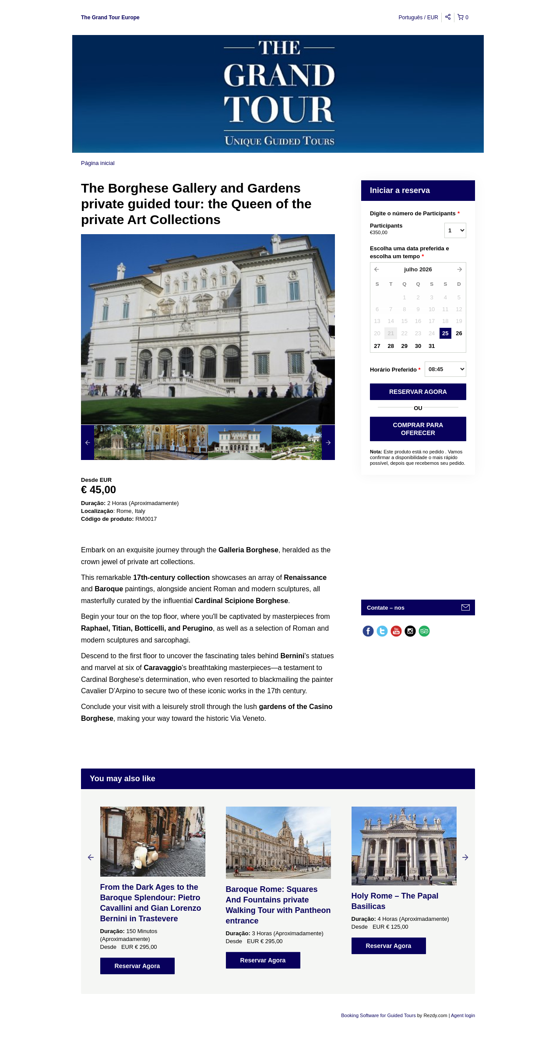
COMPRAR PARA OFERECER (418, 428)
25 (445, 333)
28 (390, 346)
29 (404, 346)
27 (377, 346)
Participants (396, 229)
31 (432, 346)
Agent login (463, 1015)
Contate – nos (386, 607)
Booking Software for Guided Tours (379, 1015)
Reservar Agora (137, 965)
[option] (112, 442)
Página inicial (98, 163)
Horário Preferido (395, 370)
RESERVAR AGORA (418, 391)
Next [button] (465, 857)
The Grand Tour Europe (110, 17)
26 (459, 333)
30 (418, 346)
